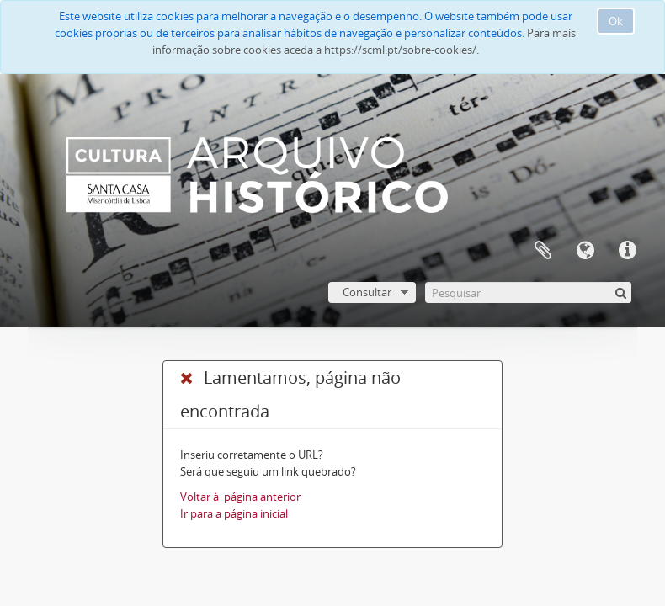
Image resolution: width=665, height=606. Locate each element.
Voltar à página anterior (240, 496)
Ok (616, 21)
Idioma (585, 251)
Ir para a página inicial (234, 513)
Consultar (367, 292)
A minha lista (543, 251)
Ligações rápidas (627, 251)
